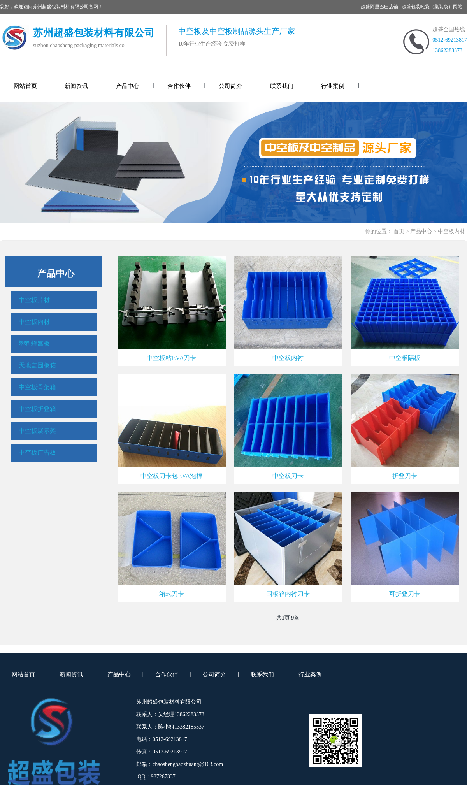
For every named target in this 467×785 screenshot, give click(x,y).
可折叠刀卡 (404, 593)
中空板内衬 (288, 358)
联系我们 (281, 86)
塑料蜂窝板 (34, 343)
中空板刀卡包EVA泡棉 (171, 475)
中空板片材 (34, 300)
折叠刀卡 (404, 475)
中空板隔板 (404, 358)
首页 (398, 231)
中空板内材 (34, 321)
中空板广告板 (37, 452)
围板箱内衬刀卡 (288, 593)
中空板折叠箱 (37, 409)
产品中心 (127, 86)
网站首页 (25, 86)
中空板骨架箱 (37, 387)
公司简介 (230, 86)
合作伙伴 (179, 86)
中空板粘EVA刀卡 (171, 358)
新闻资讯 (76, 86)
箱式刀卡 (171, 593)
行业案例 (332, 86)
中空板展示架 (37, 430)
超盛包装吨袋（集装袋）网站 (432, 6)
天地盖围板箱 (37, 365)
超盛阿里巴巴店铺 (379, 6)
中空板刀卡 (288, 475)
